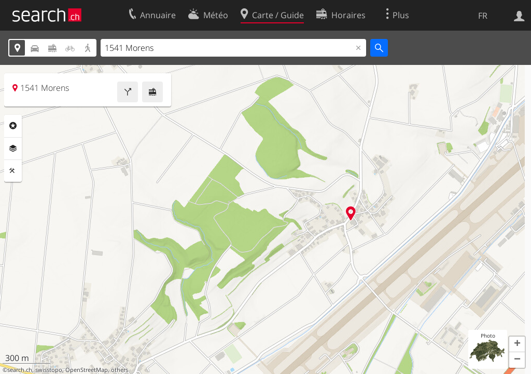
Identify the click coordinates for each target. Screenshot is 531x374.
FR (482, 15)
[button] (517, 344)
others (119, 369)
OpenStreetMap (86, 369)
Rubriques (13, 126)
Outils (13, 171)
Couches (13, 148)
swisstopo (48, 369)
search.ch (19, 369)
